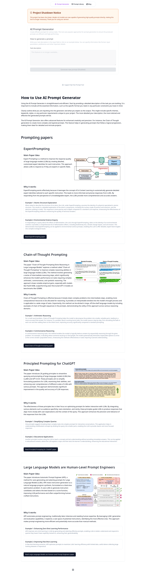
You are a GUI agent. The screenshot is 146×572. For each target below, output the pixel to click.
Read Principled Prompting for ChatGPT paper (40, 449)
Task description (35, 48)
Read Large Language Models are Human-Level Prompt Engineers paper (49, 554)
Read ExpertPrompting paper (35, 237)
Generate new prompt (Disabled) (73, 69)
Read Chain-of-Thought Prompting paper (39, 346)
